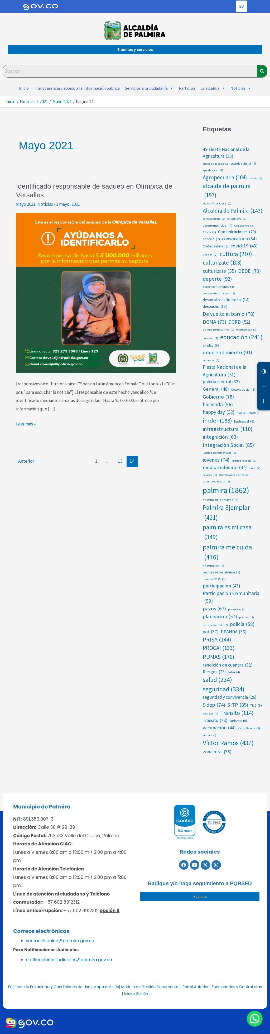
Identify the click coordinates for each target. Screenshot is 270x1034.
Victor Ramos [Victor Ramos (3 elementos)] (249, 728)
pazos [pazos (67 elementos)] (214, 609)
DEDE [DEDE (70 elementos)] (249, 271)
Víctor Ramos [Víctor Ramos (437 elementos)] (228, 743)
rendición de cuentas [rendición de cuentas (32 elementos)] (228, 665)
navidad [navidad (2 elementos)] (210, 475)
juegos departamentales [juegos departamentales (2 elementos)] (219, 453)
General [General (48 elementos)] (216, 389)
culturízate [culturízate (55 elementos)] (219, 271)
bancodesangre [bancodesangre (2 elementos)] (214, 219)
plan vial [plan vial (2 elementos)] (246, 617)
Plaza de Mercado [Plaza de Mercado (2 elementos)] (215, 625)
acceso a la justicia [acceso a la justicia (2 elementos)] (216, 164)
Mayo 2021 (25, 204)
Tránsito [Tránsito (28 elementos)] (215, 720)
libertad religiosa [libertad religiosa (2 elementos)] (244, 461)
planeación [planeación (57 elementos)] (220, 616)
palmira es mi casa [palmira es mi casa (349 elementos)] (227, 532)
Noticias (240, 88)
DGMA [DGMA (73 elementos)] (214, 322)
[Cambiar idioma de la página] (241, 6)
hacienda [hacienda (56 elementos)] (218, 404)
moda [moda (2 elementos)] (254, 468)
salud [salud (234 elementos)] (217, 679)
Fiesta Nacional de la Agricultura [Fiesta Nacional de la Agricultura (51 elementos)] (224, 371)
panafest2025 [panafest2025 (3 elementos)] (214, 579)
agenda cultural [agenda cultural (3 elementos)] (243, 163)
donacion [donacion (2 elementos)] (210, 338)
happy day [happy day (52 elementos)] (218, 412)
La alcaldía (212, 88)
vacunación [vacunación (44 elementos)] (219, 727)
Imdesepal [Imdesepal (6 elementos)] (244, 421)
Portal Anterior (195, 986)
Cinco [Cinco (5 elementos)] (209, 231)
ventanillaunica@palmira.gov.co (60, 941)
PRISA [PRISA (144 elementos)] (217, 639)
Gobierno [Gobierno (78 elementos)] (218, 397)
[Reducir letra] (263, 386)
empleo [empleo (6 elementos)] (211, 345)
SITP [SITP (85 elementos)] (237, 705)
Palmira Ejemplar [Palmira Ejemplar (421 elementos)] (226, 513)
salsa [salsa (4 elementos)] (234, 672)
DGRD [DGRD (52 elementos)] (239, 321)
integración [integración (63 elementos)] (220, 437)
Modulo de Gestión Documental (150, 986)
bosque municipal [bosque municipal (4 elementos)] (217, 225)
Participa (187, 88)
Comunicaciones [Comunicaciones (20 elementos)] (237, 231)
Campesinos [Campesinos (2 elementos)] (244, 226)
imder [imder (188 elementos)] (217, 420)
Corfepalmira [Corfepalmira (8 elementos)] (215, 246)
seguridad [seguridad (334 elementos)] (223, 689)
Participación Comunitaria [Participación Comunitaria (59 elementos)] (231, 597)
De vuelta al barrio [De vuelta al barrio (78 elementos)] (228, 314)
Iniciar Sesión (136, 993)
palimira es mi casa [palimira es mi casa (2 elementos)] (216, 482)
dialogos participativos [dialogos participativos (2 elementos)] (218, 330)
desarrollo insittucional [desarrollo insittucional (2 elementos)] (219, 293)
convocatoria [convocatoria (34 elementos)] (239, 238)
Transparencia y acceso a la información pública (77, 88)
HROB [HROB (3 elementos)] (254, 413)
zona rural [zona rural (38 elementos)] (217, 751)
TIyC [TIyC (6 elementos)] (256, 705)
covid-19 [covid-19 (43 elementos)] (244, 246)
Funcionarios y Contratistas (237, 986)
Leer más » (26, 423)
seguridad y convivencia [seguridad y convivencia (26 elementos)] (230, 697)
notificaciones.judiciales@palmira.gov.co (69, 960)
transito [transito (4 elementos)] (210, 713)
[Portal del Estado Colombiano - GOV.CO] (41, 6)
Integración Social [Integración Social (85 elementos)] (228, 445)
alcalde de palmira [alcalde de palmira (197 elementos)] (227, 191)
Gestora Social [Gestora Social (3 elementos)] (243, 389)
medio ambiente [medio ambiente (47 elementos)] (225, 467)
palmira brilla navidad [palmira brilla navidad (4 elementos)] (220, 499)
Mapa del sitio (106, 986)
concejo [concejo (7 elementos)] (211, 239)
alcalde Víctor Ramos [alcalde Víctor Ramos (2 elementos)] (217, 204)
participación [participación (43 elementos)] (221, 586)
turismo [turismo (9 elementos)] (238, 721)
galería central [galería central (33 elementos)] (221, 381)
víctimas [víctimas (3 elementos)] (211, 735)
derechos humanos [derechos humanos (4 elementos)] (218, 286)
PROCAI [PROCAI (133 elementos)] (219, 648)
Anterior (23, 461)
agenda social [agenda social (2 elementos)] (213, 170)
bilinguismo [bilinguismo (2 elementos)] (236, 219)
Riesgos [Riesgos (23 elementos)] (214, 671)
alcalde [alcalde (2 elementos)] (255, 178)
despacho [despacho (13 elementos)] (215, 307)
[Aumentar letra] (263, 401)
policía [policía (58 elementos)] (242, 624)
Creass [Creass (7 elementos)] (210, 255)
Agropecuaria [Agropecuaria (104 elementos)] (225, 177)
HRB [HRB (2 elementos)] (241, 413)
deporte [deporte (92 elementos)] (217, 279)
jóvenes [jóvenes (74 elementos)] (216, 460)
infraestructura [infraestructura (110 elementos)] (228, 429)
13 (120, 461)
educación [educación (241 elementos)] (241, 337)
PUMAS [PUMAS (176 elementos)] (218, 657)
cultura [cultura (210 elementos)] (236, 254)
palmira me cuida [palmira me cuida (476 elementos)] (227, 552)
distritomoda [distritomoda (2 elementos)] (246, 330)
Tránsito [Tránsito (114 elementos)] (237, 713)
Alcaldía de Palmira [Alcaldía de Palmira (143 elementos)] (233, 210)
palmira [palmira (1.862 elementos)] (226, 490)
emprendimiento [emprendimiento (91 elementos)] (227, 352)
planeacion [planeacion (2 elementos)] (236, 609)
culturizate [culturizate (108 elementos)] (222, 262)
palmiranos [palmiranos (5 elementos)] (213, 565)
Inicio (24, 88)
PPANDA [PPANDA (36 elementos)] (234, 631)
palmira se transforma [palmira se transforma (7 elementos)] (221, 572)
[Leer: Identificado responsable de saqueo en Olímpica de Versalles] (96, 292)
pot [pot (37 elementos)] (211, 631)
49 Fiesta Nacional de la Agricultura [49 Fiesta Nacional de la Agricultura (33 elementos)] (226, 153)
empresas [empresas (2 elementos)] (211, 360)
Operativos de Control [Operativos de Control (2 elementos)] (234, 475)
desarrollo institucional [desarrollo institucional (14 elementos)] (226, 300)
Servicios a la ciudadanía (149, 88)
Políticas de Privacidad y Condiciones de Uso (49, 986)
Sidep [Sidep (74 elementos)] (214, 705)
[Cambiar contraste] (263, 371)
